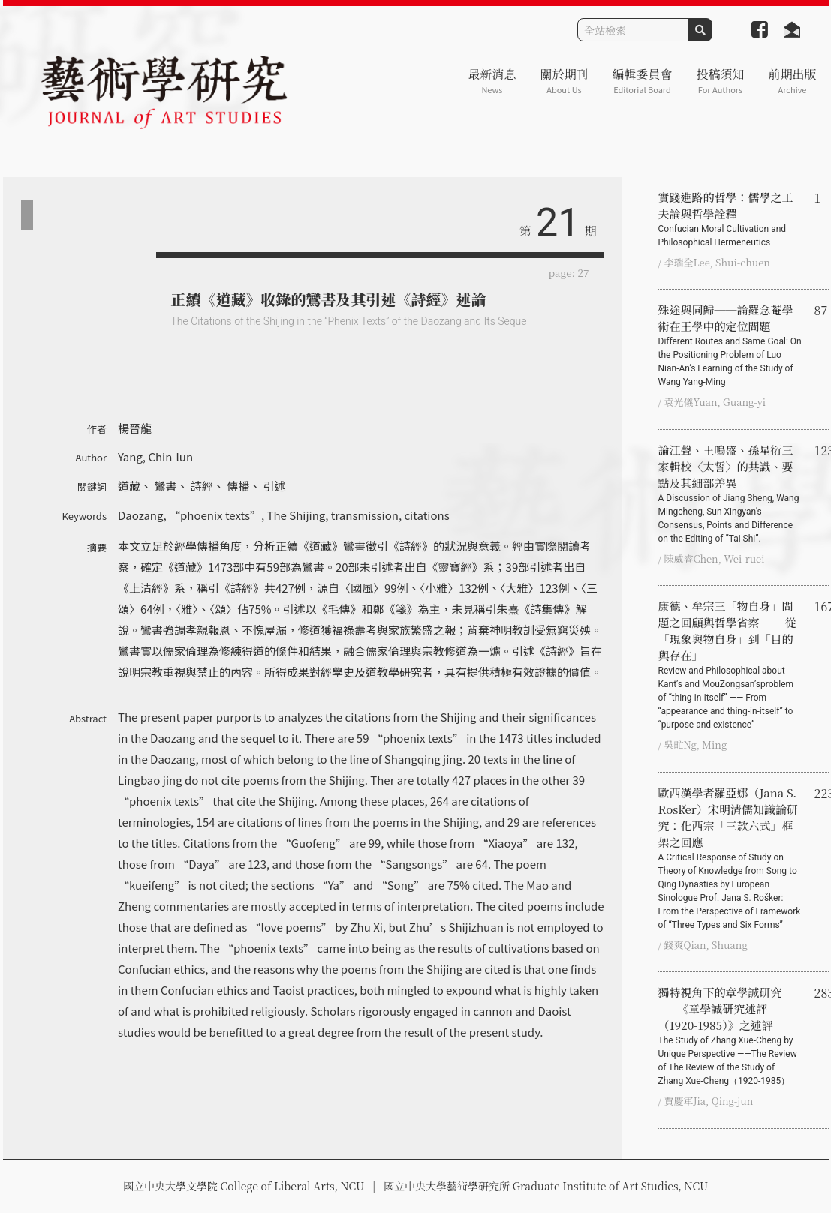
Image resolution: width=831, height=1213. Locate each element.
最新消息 (492, 80)
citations (426, 515)
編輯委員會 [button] (642, 80)
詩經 (202, 486)
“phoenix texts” (215, 515)
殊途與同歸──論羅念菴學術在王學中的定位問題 (730, 345)
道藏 (129, 486)
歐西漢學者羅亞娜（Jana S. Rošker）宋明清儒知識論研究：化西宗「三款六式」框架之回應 (730, 858)
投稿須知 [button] (720, 80)
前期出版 (792, 80)
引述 (274, 486)
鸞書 (165, 486)
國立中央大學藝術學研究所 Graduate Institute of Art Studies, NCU (546, 1185)
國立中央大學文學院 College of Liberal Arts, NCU (243, 1185)
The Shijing (296, 515)
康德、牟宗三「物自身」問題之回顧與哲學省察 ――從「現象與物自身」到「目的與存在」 (730, 664)
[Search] (633, 29)
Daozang (140, 515)
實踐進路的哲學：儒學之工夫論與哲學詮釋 (730, 219)
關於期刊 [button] (564, 80)
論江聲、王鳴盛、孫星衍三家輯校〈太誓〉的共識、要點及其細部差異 (730, 493)
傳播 (238, 486)
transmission (365, 515)
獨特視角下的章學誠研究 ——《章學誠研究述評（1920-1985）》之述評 (730, 1036)
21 (558, 222)
